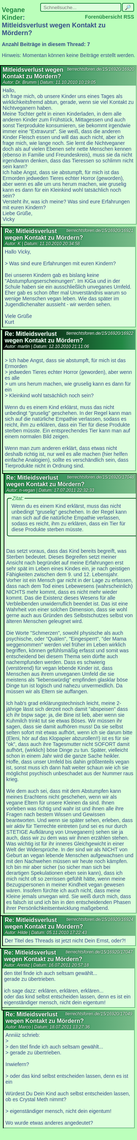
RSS (128, 17)
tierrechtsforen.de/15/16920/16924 (99, 919)
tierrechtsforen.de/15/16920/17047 (99, 952)
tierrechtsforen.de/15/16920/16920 (100, 69)
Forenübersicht (103, 17)
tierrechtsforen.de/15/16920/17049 (98, 1013)
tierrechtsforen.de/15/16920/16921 (99, 230)
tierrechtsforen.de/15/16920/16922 (99, 333)
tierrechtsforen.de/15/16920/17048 (100, 477)
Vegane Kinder (13, 13)
